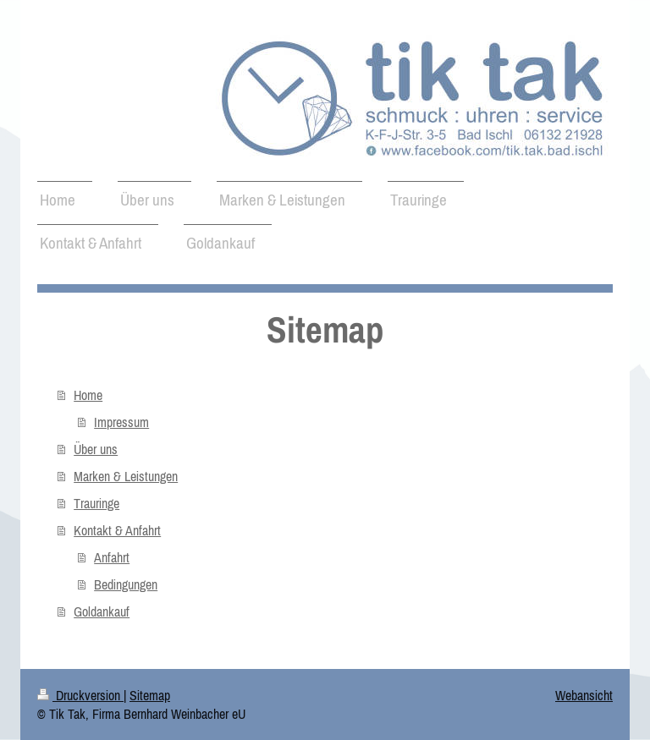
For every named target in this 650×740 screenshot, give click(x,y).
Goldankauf (101, 611)
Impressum (121, 422)
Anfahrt (111, 557)
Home (88, 395)
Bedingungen (125, 584)
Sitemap (149, 695)
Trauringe (96, 503)
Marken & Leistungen (126, 476)
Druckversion (80, 695)
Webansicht (584, 695)
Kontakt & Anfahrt (117, 530)
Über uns (96, 449)
